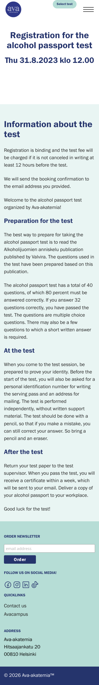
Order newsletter (22, 537)
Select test (65, 4)
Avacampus (16, 614)
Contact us (15, 606)
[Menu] (88, 10)
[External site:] (8, 584)
